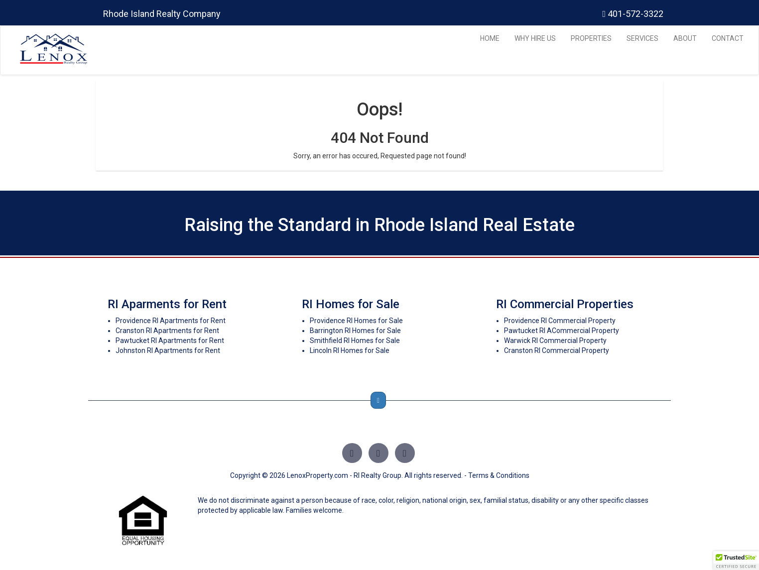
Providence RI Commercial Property (560, 321)
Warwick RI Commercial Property (555, 340)
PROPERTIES (591, 38)
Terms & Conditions (498, 475)
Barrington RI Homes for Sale (355, 331)
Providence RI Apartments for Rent (171, 321)
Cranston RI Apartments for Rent (167, 331)
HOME (490, 38)
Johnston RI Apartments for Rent (168, 350)
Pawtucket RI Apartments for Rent (170, 340)
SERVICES (642, 38)
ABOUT (685, 38)
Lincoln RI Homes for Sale (349, 350)
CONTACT (728, 38)
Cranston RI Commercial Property (556, 350)
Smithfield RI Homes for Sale (355, 340)
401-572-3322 (632, 13)
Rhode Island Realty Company (162, 13)
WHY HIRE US (535, 38)
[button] (736, 560)
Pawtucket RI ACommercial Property (561, 331)
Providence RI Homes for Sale (356, 321)
